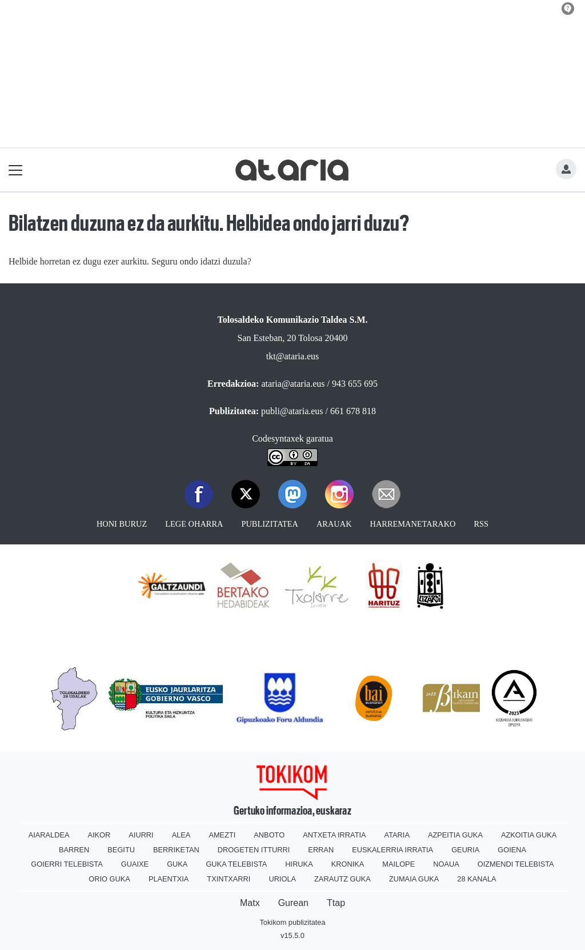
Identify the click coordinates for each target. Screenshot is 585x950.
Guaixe (135, 864)
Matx (250, 903)
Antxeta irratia (334, 835)
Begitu (121, 849)
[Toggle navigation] (15, 170)
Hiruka (298, 864)
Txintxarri (228, 879)
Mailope (398, 864)
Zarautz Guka (342, 879)
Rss (481, 523)
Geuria (465, 849)
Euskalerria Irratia (392, 849)
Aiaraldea (49, 835)
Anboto (269, 835)
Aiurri (141, 835)
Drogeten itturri (254, 849)
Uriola (282, 879)
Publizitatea (269, 523)
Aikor (98, 835)
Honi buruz (122, 523)
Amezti (222, 835)
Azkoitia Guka (528, 835)
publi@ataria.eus (292, 411)
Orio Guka (109, 879)
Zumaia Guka (414, 879)
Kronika (347, 864)
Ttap (336, 903)
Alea (181, 835)
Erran (321, 849)
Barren (74, 849)
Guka (177, 864)
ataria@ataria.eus (292, 383)
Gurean (293, 903)
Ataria (397, 835)
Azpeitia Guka (455, 835)
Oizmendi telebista (516, 864)
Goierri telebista (66, 864)
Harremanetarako (413, 523)
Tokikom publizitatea (292, 922)
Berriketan (176, 849)
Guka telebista (236, 864)
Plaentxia (169, 879)
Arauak (334, 523)
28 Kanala (476, 879)
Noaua (446, 864)
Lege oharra (194, 523)
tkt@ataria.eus (292, 356)
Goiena (512, 849)
